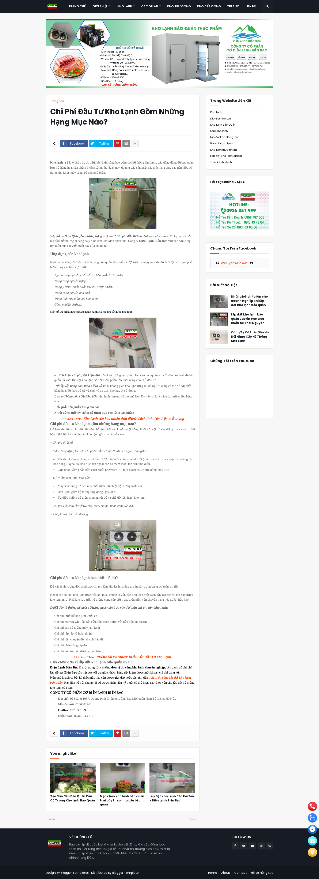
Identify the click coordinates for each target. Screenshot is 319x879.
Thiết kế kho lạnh (221, 162)
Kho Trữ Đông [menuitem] (179, 6)
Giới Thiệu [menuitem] (100, 6)
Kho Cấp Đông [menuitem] (209, 6)
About (225, 873)
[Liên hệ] (312, 852)
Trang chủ (57, 101)
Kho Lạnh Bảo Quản (223, 125)
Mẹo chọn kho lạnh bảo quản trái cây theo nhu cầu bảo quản (122, 800)
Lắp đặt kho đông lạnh (224, 137)
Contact (240, 873)
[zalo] (312, 818)
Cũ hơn (192, 819)
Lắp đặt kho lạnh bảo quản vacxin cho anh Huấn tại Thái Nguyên (248, 319)
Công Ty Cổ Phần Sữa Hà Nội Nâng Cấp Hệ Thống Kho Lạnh (250, 336)
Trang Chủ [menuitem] (77, 6)
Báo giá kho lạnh (221, 143)
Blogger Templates (75, 873)
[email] (312, 829)
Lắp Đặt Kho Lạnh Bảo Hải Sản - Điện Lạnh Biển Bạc (171, 798)
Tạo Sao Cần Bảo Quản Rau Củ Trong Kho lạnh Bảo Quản (72, 798)
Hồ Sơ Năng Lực (262, 873)
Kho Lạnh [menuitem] (124, 6)
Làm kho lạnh (219, 131)
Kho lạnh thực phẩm (223, 150)
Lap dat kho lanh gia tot (226, 156)
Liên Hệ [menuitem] (251, 6)
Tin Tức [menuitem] (233, 6)
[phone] (312, 806)
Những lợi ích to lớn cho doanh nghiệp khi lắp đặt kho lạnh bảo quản (249, 301)
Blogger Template (125, 873)
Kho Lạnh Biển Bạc (234, 263)
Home (212, 873)
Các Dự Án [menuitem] (149, 6)
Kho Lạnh (216, 112)
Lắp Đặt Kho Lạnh (221, 119)
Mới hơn (53, 819)
